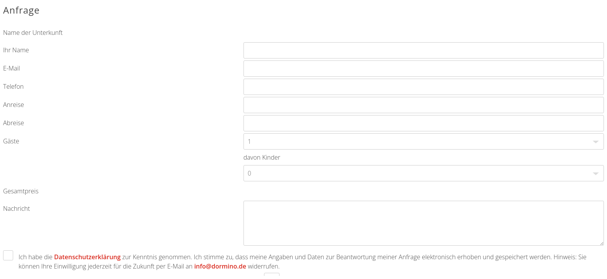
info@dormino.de (220, 266)
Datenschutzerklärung (87, 257)
